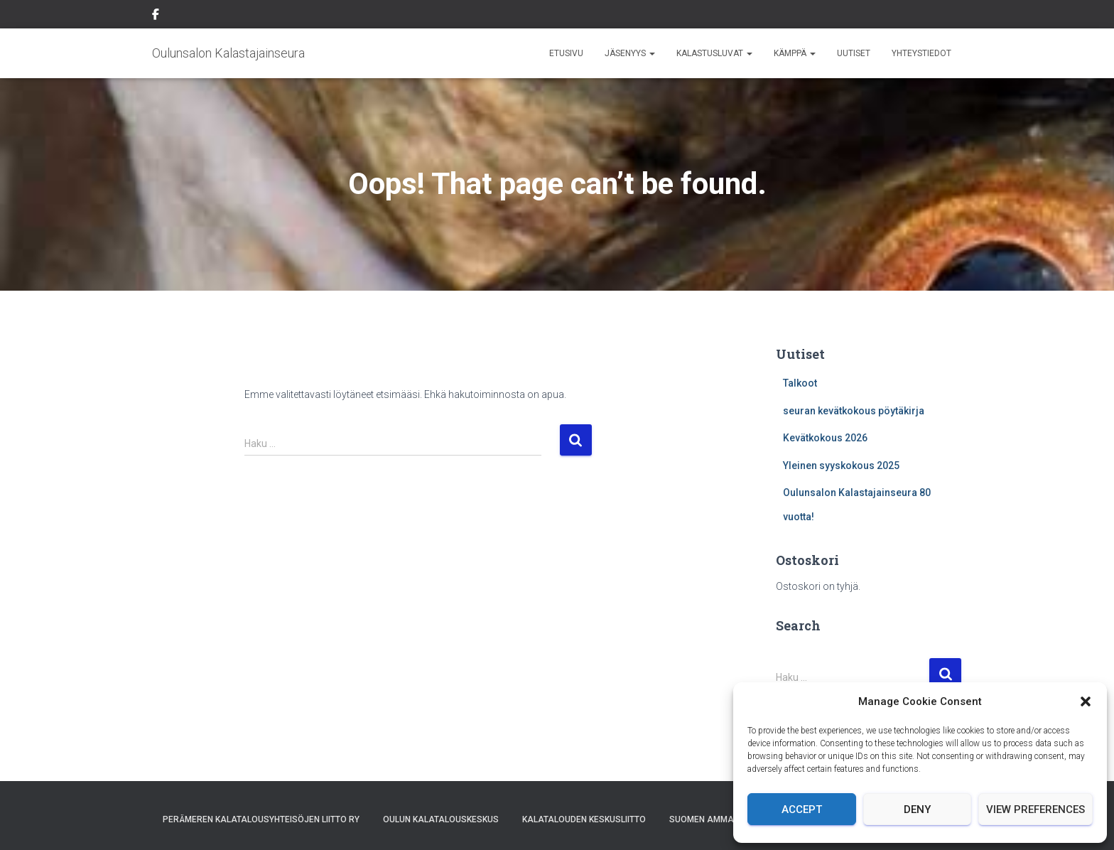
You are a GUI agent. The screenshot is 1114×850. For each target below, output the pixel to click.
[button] (1085, 701)
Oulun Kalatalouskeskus (441, 819)
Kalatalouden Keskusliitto (584, 819)
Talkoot (800, 383)
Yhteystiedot (921, 53)
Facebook (155, 16)
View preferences (1035, 809)
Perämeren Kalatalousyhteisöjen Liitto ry (261, 819)
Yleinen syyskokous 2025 (841, 465)
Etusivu (566, 53)
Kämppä (795, 53)
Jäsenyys (630, 53)
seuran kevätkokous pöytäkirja (853, 410)
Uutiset (853, 53)
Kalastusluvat (714, 53)
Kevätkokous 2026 (825, 437)
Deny (917, 809)
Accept (802, 809)
